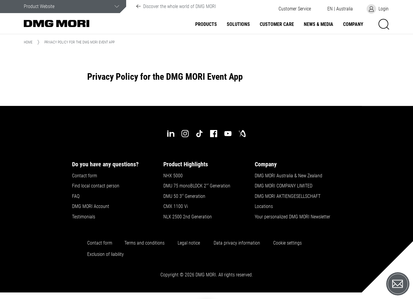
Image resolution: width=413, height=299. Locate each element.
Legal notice (189, 243)
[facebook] (213, 133)
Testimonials (83, 217)
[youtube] (227, 133)
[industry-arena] (242, 133)
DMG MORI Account (90, 206)
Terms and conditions (144, 243)
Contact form (84, 176)
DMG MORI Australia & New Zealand (289, 176)
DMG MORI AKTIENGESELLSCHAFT (287, 196)
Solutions (238, 24)
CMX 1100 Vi (175, 206)
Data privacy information (237, 243)
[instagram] (185, 133)
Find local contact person (95, 186)
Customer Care (277, 24)
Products (206, 24)
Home (28, 42)
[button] (294, 9)
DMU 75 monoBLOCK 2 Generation (196, 186)
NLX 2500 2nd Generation (187, 217)
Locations (264, 206)
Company (353, 24)
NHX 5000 (173, 176)
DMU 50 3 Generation (184, 196)
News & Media (318, 24)
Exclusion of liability (105, 254)
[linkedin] (170, 133)
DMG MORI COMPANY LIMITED (283, 186)
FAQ (75, 196)
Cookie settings (288, 243)
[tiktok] (199, 133)
